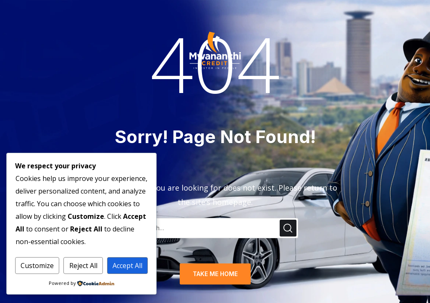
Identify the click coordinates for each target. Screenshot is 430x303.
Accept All (127, 265)
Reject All (83, 265)
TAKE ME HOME (215, 273)
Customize (37, 265)
